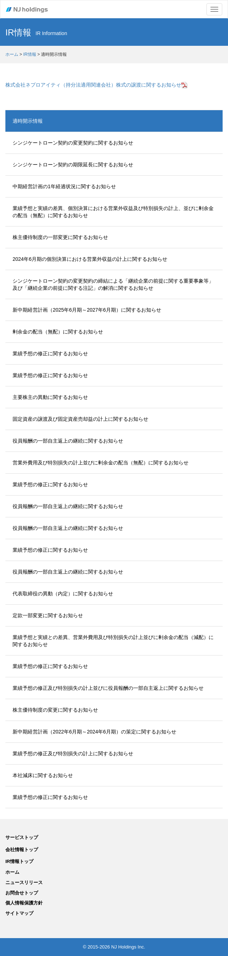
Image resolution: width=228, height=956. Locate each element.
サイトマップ (19, 913)
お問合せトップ (21, 893)
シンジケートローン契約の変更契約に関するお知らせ (73, 143)
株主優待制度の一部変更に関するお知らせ (60, 237)
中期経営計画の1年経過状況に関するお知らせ (64, 186)
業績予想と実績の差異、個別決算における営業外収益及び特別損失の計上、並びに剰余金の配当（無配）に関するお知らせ (113, 211)
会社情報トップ (21, 849)
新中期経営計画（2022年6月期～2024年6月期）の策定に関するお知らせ (94, 732)
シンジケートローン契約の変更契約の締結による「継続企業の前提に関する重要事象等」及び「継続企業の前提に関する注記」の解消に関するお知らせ (113, 284)
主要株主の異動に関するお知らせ (50, 397)
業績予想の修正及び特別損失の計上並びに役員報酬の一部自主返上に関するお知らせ (108, 688)
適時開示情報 (28, 121)
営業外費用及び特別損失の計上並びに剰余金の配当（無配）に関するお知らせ (101, 462)
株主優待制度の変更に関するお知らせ (55, 710)
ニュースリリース (24, 882)
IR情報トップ (19, 861)
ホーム (11, 54)
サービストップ (21, 837)
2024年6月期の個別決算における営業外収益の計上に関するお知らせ (90, 259)
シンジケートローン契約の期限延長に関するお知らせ (73, 164)
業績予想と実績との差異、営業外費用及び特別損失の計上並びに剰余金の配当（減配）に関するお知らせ (113, 640)
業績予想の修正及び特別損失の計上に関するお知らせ (73, 753)
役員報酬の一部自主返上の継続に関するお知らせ (68, 441)
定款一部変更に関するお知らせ (48, 615)
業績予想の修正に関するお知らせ (50, 353)
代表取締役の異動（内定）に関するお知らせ (63, 593)
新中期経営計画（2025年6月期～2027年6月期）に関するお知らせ (87, 310)
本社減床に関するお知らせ (43, 775)
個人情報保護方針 (24, 903)
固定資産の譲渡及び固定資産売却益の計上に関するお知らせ (80, 419)
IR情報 (29, 54)
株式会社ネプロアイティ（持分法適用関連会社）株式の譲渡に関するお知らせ (96, 85)
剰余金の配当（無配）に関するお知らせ (58, 332)
